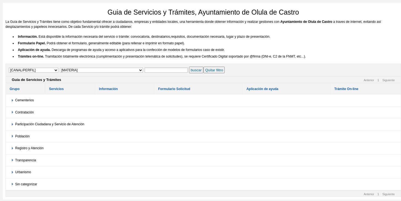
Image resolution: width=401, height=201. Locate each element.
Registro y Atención (29, 148)
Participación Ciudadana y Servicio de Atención (49, 124)
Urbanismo (23, 172)
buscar (196, 70)
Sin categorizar (26, 184)
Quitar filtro (214, 70)
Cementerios (24, 100)
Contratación (24, 112)
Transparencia (25, 160)
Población (22, 136)
